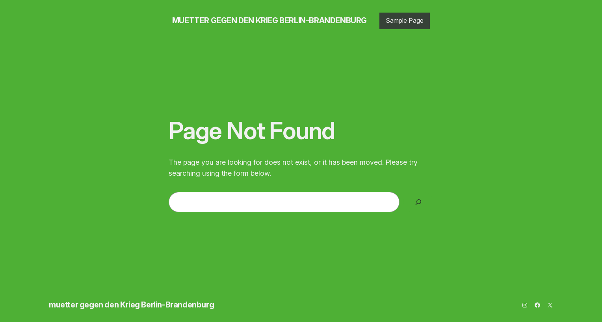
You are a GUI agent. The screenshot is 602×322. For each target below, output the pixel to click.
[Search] (418, 202)
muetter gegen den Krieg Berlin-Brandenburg (269, 20)
